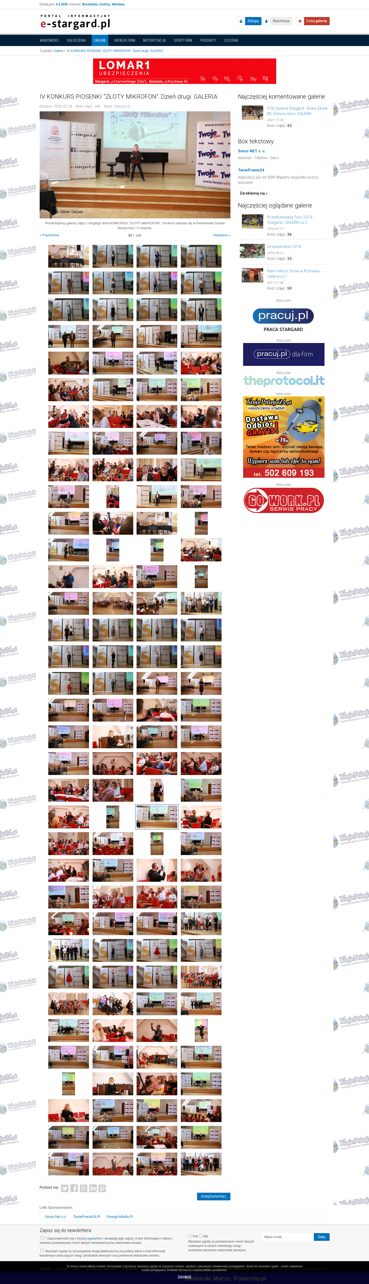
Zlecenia (231, 40)
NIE (203, 1236)
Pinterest (102, 1188)
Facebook (74, 1188)
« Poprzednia (49, 235)
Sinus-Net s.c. (56, 1217)
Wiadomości (49, 40)
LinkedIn (93, 1188)
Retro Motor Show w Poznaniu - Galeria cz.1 (294, 273)
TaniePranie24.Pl (86, 1217)
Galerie (100, 40)
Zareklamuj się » (254, 193)
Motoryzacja (154, 40)
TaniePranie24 (251, 170)
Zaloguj (253, 21)
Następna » (221, 235)
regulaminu (94, 1238)
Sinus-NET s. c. (252, 151)
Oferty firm (183, 40)
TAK (193, 1236)
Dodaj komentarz (213, 1196)
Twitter (64, 1188)
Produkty (208, 40)
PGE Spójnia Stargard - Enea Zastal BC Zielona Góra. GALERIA (297, 111)
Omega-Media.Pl (119, 1217)
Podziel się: (49, 1187)
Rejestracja (281, 21)
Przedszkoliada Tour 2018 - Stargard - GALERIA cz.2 (291, 219)
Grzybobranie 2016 (284, 246)
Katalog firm (124, 40)
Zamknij (184, 1277)
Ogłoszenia (76, 40)
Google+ (83, 1188)
